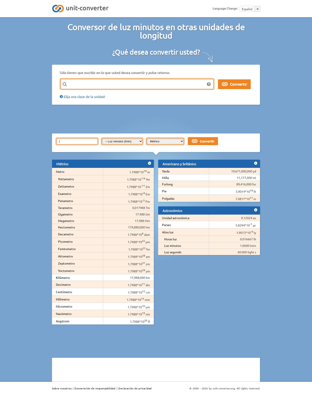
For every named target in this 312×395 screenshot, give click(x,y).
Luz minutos (172, 245)
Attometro (65, 256)
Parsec (166, 225)
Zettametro (66, 186)
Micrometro (64, 306)
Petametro (65, 201)
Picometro (65, 241)
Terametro (65, 208)
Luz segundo (172, 252)
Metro (60, 171)
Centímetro (64, 292)
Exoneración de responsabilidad (95, 388)
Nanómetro (64, 314)
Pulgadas (168, 198)
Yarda (165, 171)
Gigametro (65, 214)
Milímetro (63, 299)
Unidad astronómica (175, 218)
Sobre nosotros (62, 388)
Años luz (168, 232)
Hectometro (66, 227)
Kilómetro (63, 277)
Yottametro (66, 179)
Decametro (65, 234)
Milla (165, 178)
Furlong (167, 184)
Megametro (66, 221)
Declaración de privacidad (135, 388)
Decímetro (63, 284)
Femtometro (67, 249)
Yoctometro (66, 271)
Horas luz (170, 239)
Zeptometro (66, 263)
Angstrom (62, 321)
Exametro (64, 194)
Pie (164, 191)
